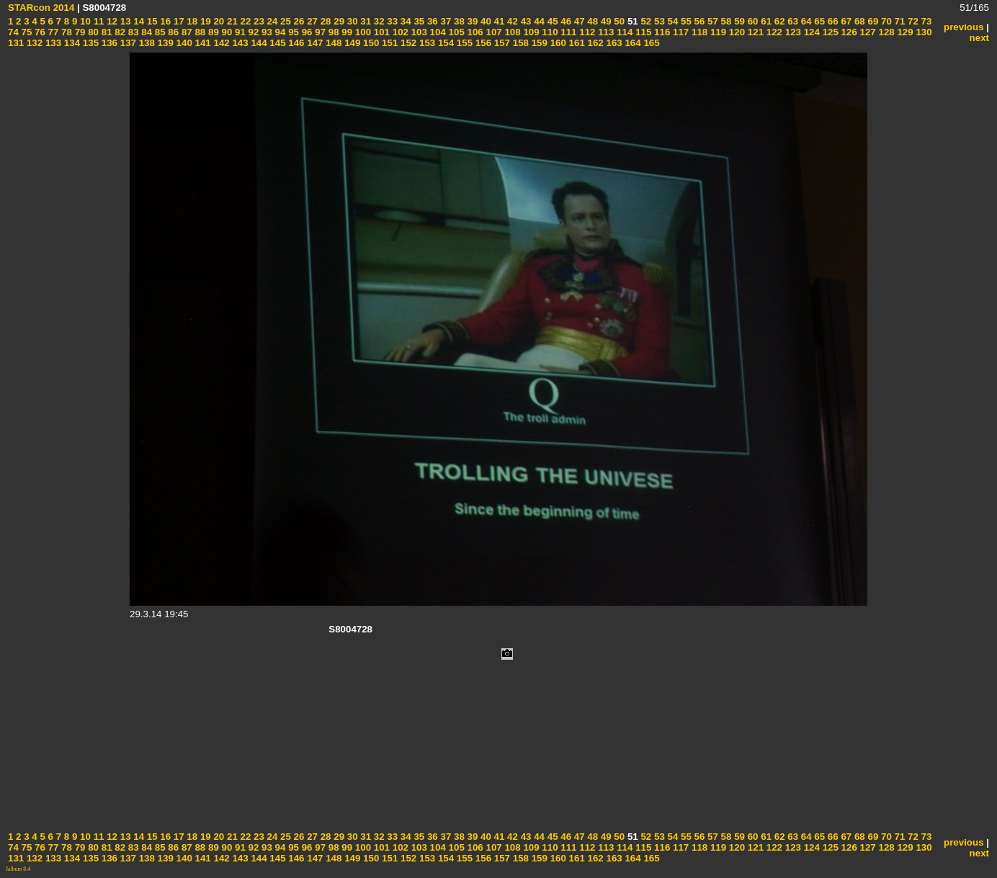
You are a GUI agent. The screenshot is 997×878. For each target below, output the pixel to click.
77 (52, 32)
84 (146, 32)
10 (84, 21)
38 (458, 21)
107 (492, 32)
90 (226, 32)
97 (319, 32)
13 (124, 21)
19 (204, 21)
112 (586, 32)
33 (391, 21)
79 (79, 32)
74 (13, 32)
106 (474, 32)
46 (565, 21)
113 (605, 32)
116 (660, 32)
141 (201, 42)
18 (191, 21)
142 (220, 42)
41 (498, 21)
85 (159, 32)
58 (725, 21)
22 (244, 21)
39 (471, 21)
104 (436, 32)
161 (575, 42)
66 (832, 21)
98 (332, 32)
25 (284, 21)
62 (778, 21)
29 (338, 21)
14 (138, 21)
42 (511, 21)
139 (164, 42)
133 (52, 42)
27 (311, 21)
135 (89, 42)
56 (698, 21)
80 (92, 32)
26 (298, 21)
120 (735, 32)
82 (119, 32)
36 (431, 21)
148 (332, 42)
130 (922, 32)
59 (738, 21)
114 (623, 32)
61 (765, 21)
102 (399, 32)
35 (418, 21)
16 (164, 21)
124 (810, 32)
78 (65, 32)
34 (404, 21)
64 (805, 21)
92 (252, 32)
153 (425, 42)
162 (594, 42)
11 (97, 21)
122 (773, 32)
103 (417, 32)
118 (698, 32)
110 (549, 32)
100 (361, 32)
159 (538, 42)
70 (885, 21)
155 (463, 42)
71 (899, 21)
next (979, 37)
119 (716, 32)
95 (292, 32)
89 (212, 32)
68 (858, 21)
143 (239, 42)
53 (658, 21)
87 (185, 32)
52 (645, 21)
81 (105, 32)
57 (711, 21)
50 (618, 21)
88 (199, 32)
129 (904, 32)
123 (791, 32)
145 (276, 42)
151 (388, 42)
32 (378, 21)
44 (538, 21)
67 (845, 21)
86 (172, 32)
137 (126, 42)
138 (145, 42)
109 (530, 32)
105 (455, 32)
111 (567, 32)
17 (177, 21)
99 (346, 32)
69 (872, 21)
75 (25, 32)
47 (578, 21)
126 (848, 32)
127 (866, 32)
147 (314, 42)
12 (110, 21)
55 (685, 21)
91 (239, 32)
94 (279, 32)
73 (925, 21)
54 (672, 21)
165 (650, 42)
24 (271, 21)
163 (613, 42)
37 (445, 21)
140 (183, 42)
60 (752, 21)
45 (551, 21)
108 (511, 32)
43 (525, 21)
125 (829, 32)
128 (885, 32)
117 (679, 32)
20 (218, 21)
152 (407, 42)
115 (641, 32)
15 (151, 21)
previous (964, 27)
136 (108, 42)
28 (324, 21)
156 (482, 42)
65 (819, 21)
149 (350, 42)
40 (484, 21)
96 (306, 32)
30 (351, 21)
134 (70, 42)
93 (265, 32)
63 (792, 21)
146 (295, 42)
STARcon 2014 (41, 7)
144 (258, 42)
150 (369, 42)
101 (380, 32)
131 (16, 42)
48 (592, 21)
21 (231, 21)
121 (754, 32)
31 (365, 21)
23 (257, 21)
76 (38, 32)
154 (444, 42)
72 (911, 21)
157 (500, 42)
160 (556, 42)
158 (519, 42)
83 (132, 32)
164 (631, 42)
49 (605, 21)
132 (33, 42)
